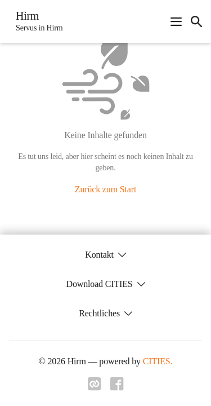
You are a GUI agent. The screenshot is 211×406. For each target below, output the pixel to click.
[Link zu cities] (94, 387)
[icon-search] (196, 21)
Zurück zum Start (105, 189)
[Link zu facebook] (117, 387)
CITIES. (158, 361)
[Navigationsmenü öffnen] (176, 21)
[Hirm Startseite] (36, 21)
